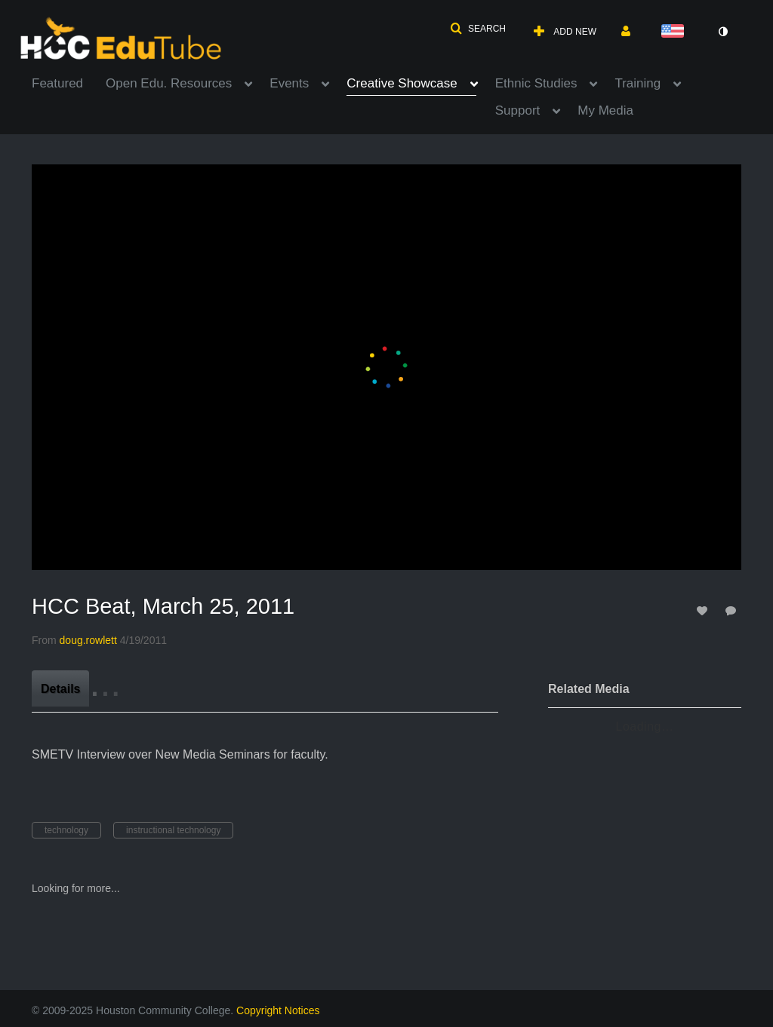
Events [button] (289, 83)
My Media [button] (605, 110)
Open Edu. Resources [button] (169, 83)
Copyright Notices (278, 1010)
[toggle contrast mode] (722, 31)
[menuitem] (69, 82)
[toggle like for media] (704, 610)
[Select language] (675, 32)
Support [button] (517, 110)
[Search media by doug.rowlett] (88, 640)
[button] (478, 28)
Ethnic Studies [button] (536, 83)
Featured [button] (57, 83)
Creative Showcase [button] (401, 83)
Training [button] (637, 83)
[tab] (60, 688)
